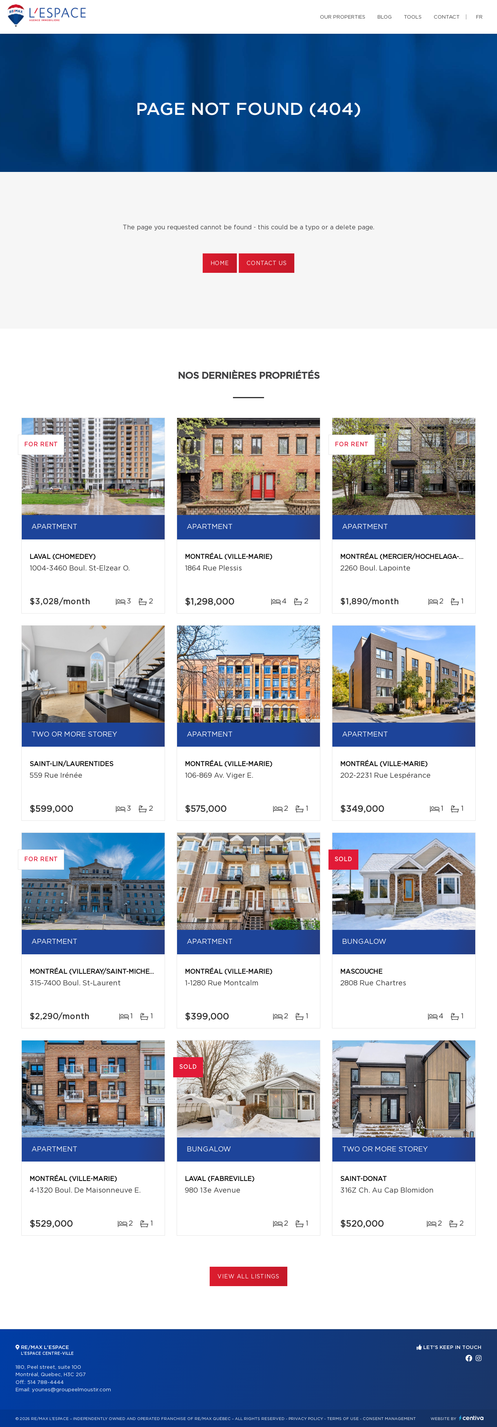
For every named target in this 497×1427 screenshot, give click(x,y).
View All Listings (248, 1277)
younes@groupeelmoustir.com (71, 1389)
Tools (413, 17)
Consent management (389, 1419)
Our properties (342, 17)
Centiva (471, 1417)
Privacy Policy (305, 1419)
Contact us (267, 263)
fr (479, 17)
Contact (447, 17)
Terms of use (343, 1419)
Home (219, 263)
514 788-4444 (45, 1382)
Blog (384, 17)
